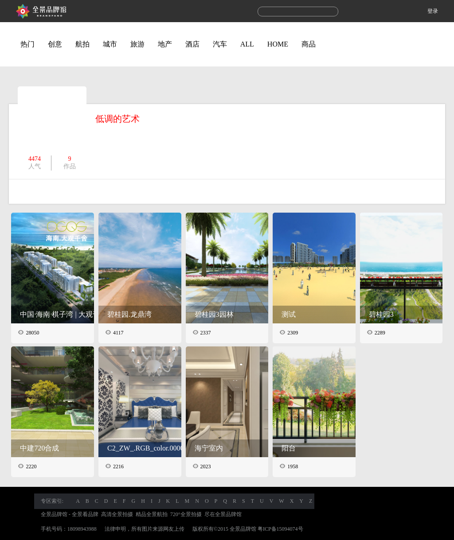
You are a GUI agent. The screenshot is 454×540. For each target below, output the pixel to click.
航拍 (82, 44)
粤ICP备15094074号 (280, 529)
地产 (165, 44)
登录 (432, 11)
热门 (27, 44)
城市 (110, 44)
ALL (247, 44)
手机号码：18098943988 (69, 529)
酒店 (192, 44)
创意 (55, 44)
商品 (308, 44)
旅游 (137, 44)
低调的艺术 (117, 119)
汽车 (220, 44)
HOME (277, 44)
